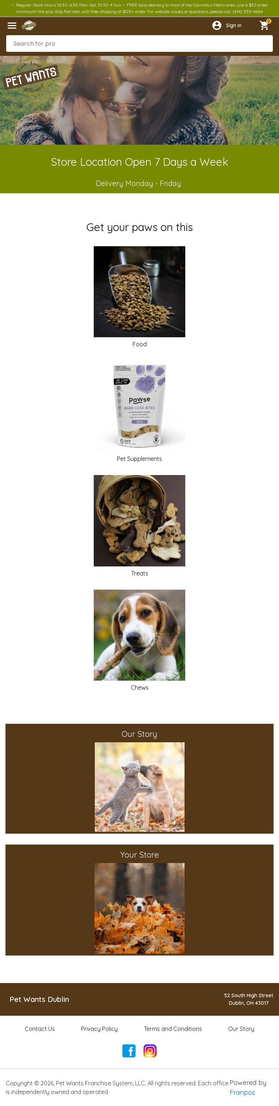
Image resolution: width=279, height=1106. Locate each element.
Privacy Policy (99, 1028)
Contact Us (40, 1028)
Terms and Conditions (173, 1028)
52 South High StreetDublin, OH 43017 (248, 999)
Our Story (241, 1028)
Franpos (242, 1092)
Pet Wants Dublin (39, 999)
